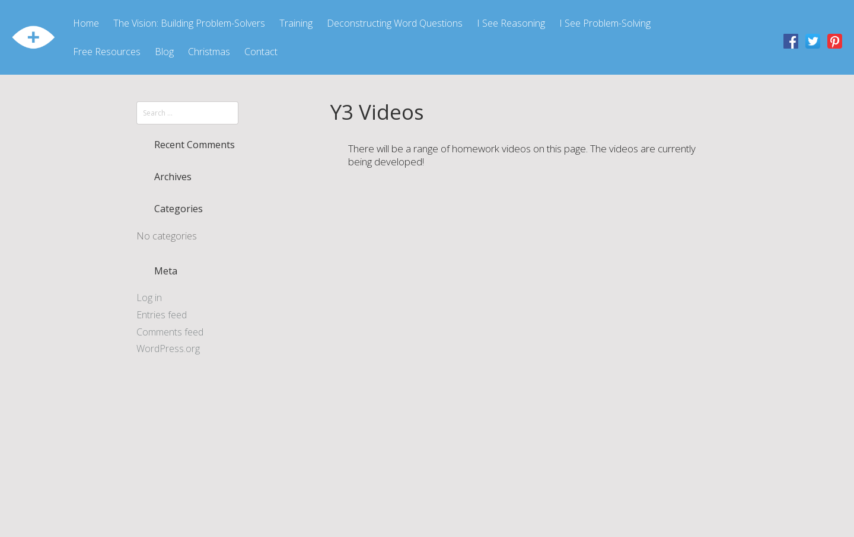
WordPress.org (168, 348)
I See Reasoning (511, 23)
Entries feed (161, 314)
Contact (261, 51)
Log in (149, 297)
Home (86, 23)
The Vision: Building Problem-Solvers (189, 23)
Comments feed (169, 331)
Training (296, 23)
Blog (164, 51)
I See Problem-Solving (605, 23)
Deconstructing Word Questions (395, 23)
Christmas (209, 51)
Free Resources (107, 51)
